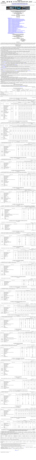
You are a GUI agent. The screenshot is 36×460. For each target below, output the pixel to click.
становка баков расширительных (13, 24)
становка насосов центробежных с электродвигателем (16, 26)
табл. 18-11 (16, 70)
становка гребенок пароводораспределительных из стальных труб (17, 27)
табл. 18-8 (5, 67)
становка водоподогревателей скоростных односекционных (16, 20)
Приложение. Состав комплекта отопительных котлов (14, 18)
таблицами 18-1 (21, 86)
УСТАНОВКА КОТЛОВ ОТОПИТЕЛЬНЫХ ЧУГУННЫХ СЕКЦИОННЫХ (18, 98)
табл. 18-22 (29, 70)
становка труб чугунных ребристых (14, 22)
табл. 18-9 (1, 68)
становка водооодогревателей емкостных (14, 21)
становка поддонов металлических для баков (15, 25)
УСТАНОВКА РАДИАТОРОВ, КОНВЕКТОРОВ (18, 187)
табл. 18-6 (4, 66)
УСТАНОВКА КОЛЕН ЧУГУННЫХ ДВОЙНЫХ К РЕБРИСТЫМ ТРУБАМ (18, 220)
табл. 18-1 (5, 61)
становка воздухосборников (13, 28)
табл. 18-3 (5, 64)
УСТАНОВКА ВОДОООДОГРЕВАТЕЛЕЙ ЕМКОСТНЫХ (18, 170)
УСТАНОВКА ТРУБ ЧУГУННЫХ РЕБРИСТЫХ (18, 204)
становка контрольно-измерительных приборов (15, 31)
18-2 (24, 86)
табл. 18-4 (16, 64)
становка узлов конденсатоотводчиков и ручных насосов (16, 30)
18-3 (24, 63)
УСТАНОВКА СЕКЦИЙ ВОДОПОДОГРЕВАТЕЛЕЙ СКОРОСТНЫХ (18, 157)
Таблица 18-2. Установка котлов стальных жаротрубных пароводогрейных (16, 19)
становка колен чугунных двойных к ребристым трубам (16, 23)
